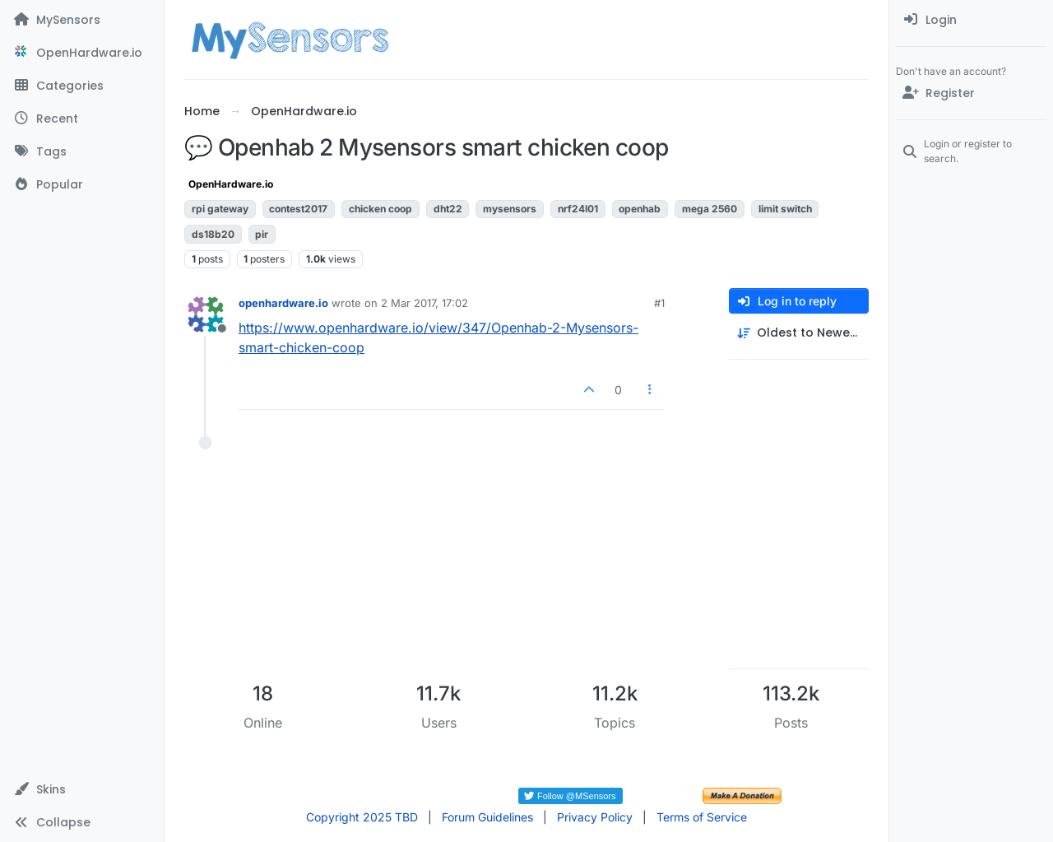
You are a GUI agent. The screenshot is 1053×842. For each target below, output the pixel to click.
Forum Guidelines (487, 817)
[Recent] (82, 118)
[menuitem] (971, 20)
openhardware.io (283, 302)
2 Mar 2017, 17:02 (424, 302)
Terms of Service (701, 817)
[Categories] (82, 85)
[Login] (971, 20)
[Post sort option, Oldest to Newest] (799, 333)
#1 (659, 302)
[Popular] (82, 184)
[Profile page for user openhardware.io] (205, 314)
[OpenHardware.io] (82, 53)
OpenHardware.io (230, 184)
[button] (82, 789)
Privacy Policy (595, 817)
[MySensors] (82, 20)
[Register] (971, 93)
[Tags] (82, 151)
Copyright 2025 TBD (362, 817)
